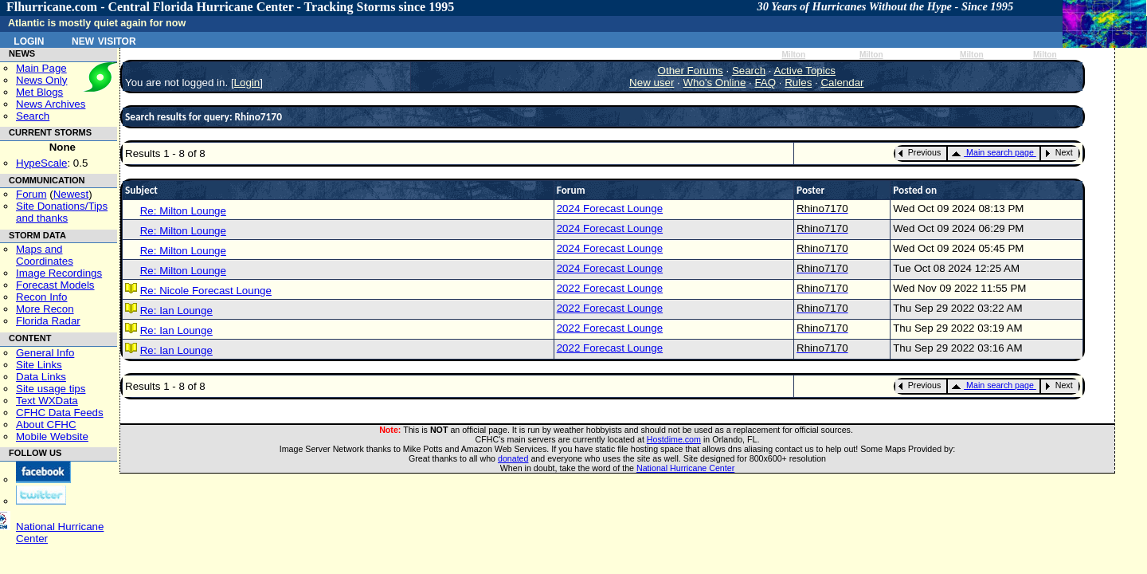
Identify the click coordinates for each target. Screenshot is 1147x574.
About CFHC (46, 425)
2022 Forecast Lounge (610, 288)
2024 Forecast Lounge (610, 208)
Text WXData (47, 401)
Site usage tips (50, 389)
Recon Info (41, 297)
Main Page (41, 68)
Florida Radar (48, 321)
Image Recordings (59, 273)
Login (29, 40)
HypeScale (41, 163)
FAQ (765, 82)
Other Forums (690, 71)
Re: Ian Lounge (176, 310)
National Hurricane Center (685, 468)
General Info (45, 353)
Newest (70, 194)
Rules (798, 82)
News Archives (50, 104)
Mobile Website (52, 436)
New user (651, 82)
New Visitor (104, 40)
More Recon (45, 309)
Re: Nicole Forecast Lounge (206, 291)
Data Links (41, 377)
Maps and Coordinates (44, 255)
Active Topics (805, 71)
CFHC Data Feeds (60, 413)
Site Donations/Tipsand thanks (62, 212)
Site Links (39, 365)
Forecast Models (55, 285)
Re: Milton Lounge (183, 211)
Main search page (992, 152)
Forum (31, 194)
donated (513, 458)
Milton (793, 54)
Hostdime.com (674, 439)
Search (32, 116)
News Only (41, 80)
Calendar (841, 82)
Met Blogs (39, 92)
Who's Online (714, 82)
